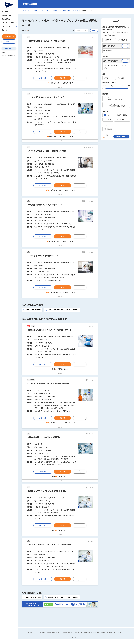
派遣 (106, 115)
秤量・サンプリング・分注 (71, 11)
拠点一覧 (4, 30)
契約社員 (120, 120)
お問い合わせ (9, 48)
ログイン (9, 41)
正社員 (107, 120)
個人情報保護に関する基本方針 (71, 632)
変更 (125, 46)
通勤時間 (122, 40)
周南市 (48, 11)
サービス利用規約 (40, 632)
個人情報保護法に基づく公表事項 (90, 632)
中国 (35, 11)
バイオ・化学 (56, 11)
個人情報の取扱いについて (54, 632)
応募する (62, 78)
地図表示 (94, 30)
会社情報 (4, 52)
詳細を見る (43, 78)
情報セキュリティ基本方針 (108, 632)
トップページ (27, 11)
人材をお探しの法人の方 (8, 55)
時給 (106, 78)
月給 (121, 78)
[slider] (104, 88)
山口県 (41, 11)
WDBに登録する (9, 36)
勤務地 (107, 40)
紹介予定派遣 (121, 115)
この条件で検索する (121, 136)
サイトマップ (120, 632)
